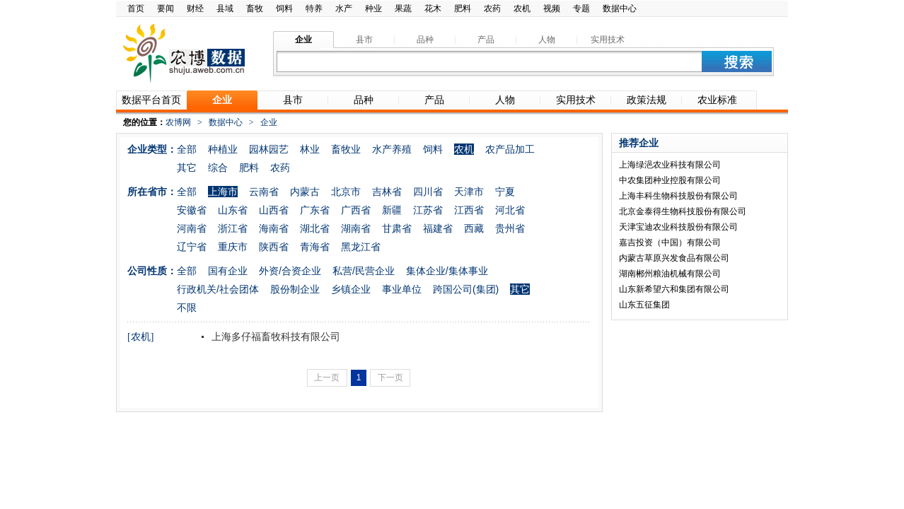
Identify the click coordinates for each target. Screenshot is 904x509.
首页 (135, 8)
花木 (432, 8)
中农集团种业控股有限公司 (670, 180)
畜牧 (254, 8)
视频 (551, 8)
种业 (373, 8)
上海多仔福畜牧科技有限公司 (274, 336)
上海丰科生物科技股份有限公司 (678, 196)
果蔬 (403, 8)
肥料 (462, 8)
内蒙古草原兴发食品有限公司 (674, 258)
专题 (581, 8)
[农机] (140, 337)
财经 (195, 8)
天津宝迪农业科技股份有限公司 (678, 227)
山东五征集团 (644, 305)
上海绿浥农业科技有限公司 (670, 165)
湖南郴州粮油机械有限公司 (670, 274)
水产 (343, 8)
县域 (224, 8)
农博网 (178, 122)
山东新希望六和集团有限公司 (674, 289)
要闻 (165, 8)
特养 (314, 8)
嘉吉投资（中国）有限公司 (670, 242)
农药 (492, 8)
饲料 (284, 8)
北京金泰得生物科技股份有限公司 (682, 211)
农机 (522, 8)
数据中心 (620, 8)
